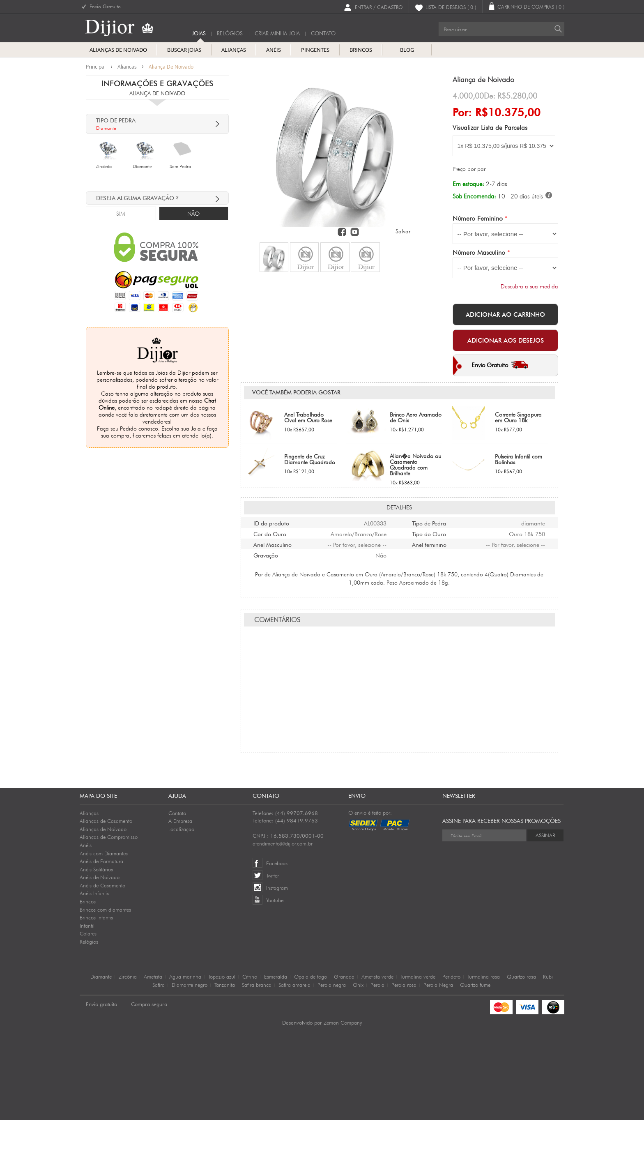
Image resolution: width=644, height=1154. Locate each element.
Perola (377, 1019)
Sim (120, 213)
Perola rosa (403, 1019)
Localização (181, 863)
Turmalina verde (417, 1010)
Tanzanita (224, 1019)
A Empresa (180, 855)
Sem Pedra (180, 166)
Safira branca (256, 1019)
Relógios (230, 33)
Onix (358, 1019)
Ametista (153, 1010)
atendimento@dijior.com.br (283, 877)
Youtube (274, 934)
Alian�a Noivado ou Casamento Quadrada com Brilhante (415, 414)
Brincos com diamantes (105, 943)
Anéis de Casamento (102, 919)
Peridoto (451, 1010)
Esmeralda (275, 1010)
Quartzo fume (475, 1019)
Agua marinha (185, 1010)
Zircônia (104, 166)
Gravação (265, 504)
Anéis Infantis (94, 927)
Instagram (277, 922)
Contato (177, 847)
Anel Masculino (272, 493)
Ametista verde (377, 1010)
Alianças (89, 847)
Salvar (403, 231)
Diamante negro (189, 1019)
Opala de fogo (310, 1010)
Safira (158, 1019)
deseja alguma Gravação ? (137, 198)
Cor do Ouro (269, 482)
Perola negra (331, 1019)
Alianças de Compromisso (109, 871)
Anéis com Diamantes (104, 887)
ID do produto (271, 472)
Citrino (249, 1010)
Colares (88, 967)
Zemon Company (343, 1056)
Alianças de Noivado (103, 863)
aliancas (127, 66)
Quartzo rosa (521, 1010)
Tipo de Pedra (429, 472)
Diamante (142, 166)
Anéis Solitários (96, 903)
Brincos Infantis (96, 951)
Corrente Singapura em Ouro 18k (518, 367)
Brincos (88, 935)
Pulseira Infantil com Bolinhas (518, 409)
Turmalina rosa (483, 1010)
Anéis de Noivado (100, 911)
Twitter (272, 909)
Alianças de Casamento (106, 855)
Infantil (87, 959)
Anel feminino (429, 493)
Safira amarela (294, 1019)
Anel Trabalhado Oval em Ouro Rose (308, 367)
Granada (344, 1010)
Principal (96, 66)
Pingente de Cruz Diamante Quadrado (309, 409)
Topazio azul (221, 1010)
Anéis (86, 879)
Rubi (548, 1010)
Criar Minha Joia (277, 33)
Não (193, 213)
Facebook (277, 897)
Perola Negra (438, 1019)
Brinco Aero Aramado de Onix (416, 367)
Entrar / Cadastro (378, 6)
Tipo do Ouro (429, 482)
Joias (199, 33)
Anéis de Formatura (101, 895)
